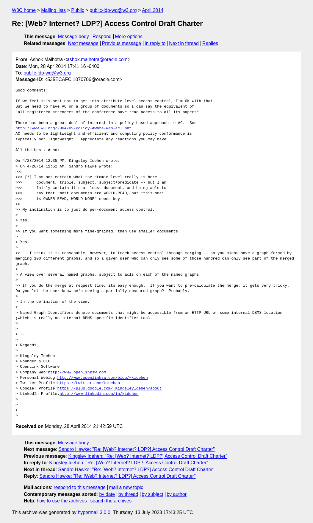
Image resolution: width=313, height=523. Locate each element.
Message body (73, 36)
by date (107, 494)
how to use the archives (62, 500)
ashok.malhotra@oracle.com (97, 59)
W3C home (24, 10)
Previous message (121, 43)
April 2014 (152, 10)
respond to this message (79, 487)
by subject (152, 494)
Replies (210, 43)
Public (77, 10)
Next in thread (184, 43)
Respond (102, 36)
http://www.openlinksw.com (77, 372)
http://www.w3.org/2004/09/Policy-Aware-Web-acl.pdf (73, 128)
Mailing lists (53, 10)
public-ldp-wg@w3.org (113, 10)
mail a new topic (126, 487)
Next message (83, 43)
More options (129, 36)
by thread (128, 494)
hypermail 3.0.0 (94, 512)
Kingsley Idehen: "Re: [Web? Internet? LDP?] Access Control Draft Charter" (147, 456)
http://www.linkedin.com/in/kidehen (99, 394)
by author (177, 494)
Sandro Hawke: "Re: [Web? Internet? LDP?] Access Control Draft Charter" (137, 449)
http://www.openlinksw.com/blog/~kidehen (102, 378)
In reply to (155, 43)
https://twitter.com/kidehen (88, 383)
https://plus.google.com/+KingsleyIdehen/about (109, 388)
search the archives (111, 500)
